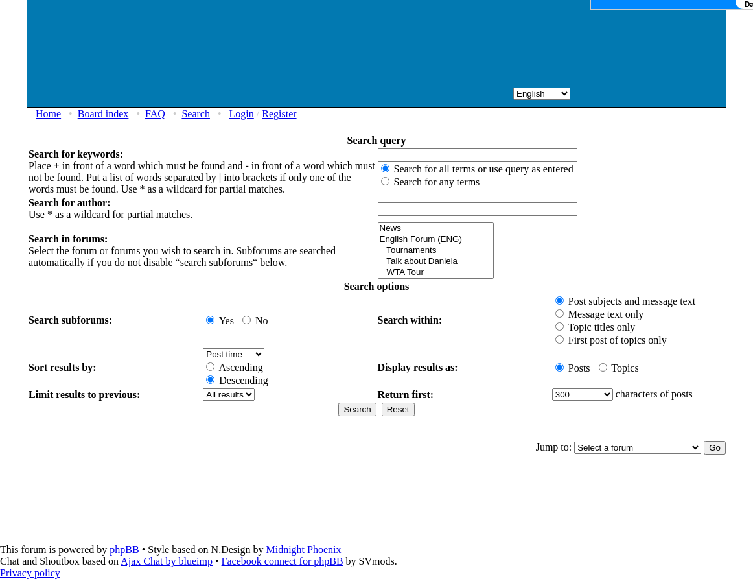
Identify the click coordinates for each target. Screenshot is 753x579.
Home (48, 113)
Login (241, 113)
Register (279, 113)
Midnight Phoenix (303, 549)
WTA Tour (435, 272)
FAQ (155, 113)
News (435, 228)
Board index (103, 113)
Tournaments (435, 250)
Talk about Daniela (435, 261)
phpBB (124, 549)
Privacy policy (30, 572)
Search (195, 113)
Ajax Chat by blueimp (167, 561)
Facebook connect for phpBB (282, 561)
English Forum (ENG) (435, 239)
